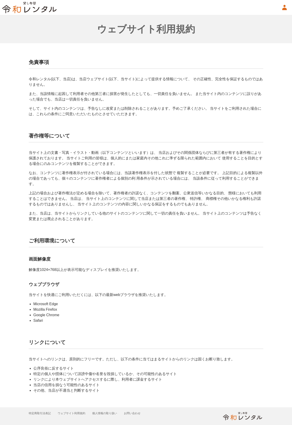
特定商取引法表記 (41, 413)
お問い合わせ (139, 413)
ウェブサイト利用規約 (74, 413)
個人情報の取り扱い (109, 413)
